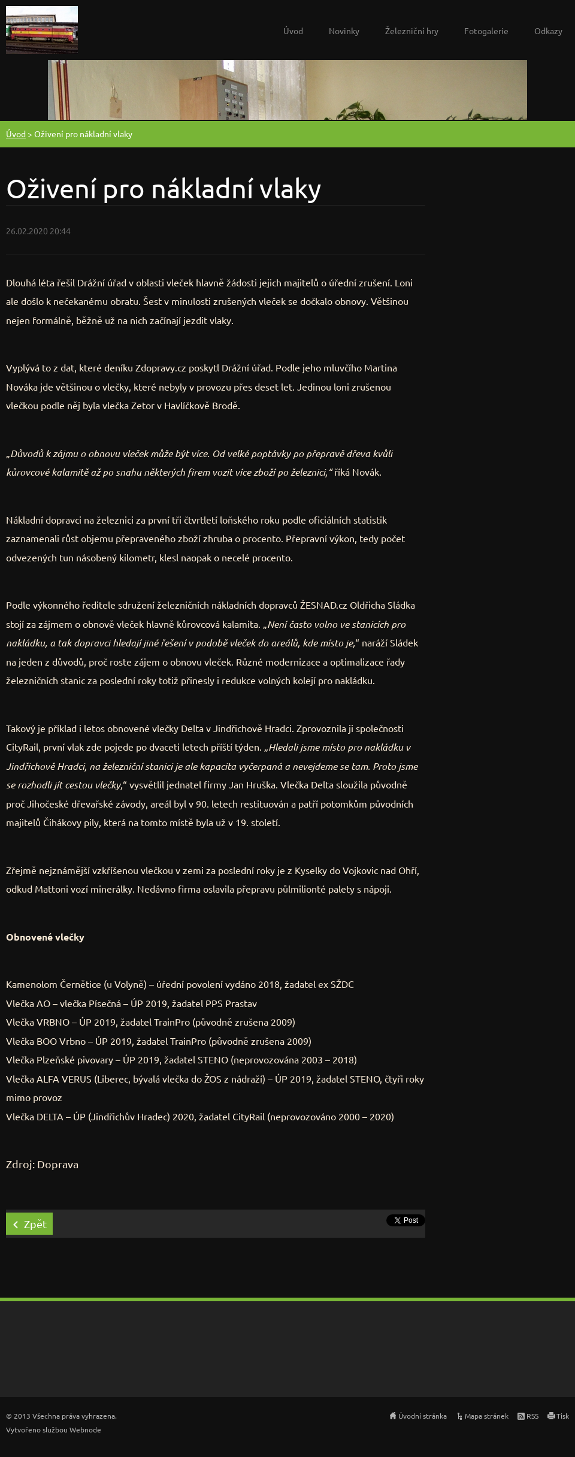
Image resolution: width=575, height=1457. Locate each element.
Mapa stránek (487, 1415)
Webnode (85, 1429)
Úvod (293, 30)
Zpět (35, 1223)
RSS (532, 1415)
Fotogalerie (486, 30)
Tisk (562, 1415)
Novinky (344, 30)
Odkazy (548, 30)
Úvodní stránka (422, 1415)
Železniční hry (411, 30)
